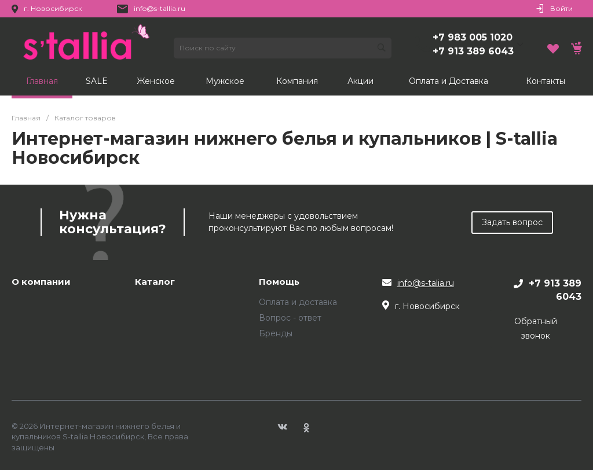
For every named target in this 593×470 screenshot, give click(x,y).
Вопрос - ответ (290, 318)
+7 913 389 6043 (473, 51)
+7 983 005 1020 (473, 37)
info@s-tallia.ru (159, 8)
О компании (41, 282)
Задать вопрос (512, 222)
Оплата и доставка (298, 302)
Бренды (275, 333)
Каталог (155, 282)
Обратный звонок (535, 328)
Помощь (279, 282)
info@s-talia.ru (425, 283)
